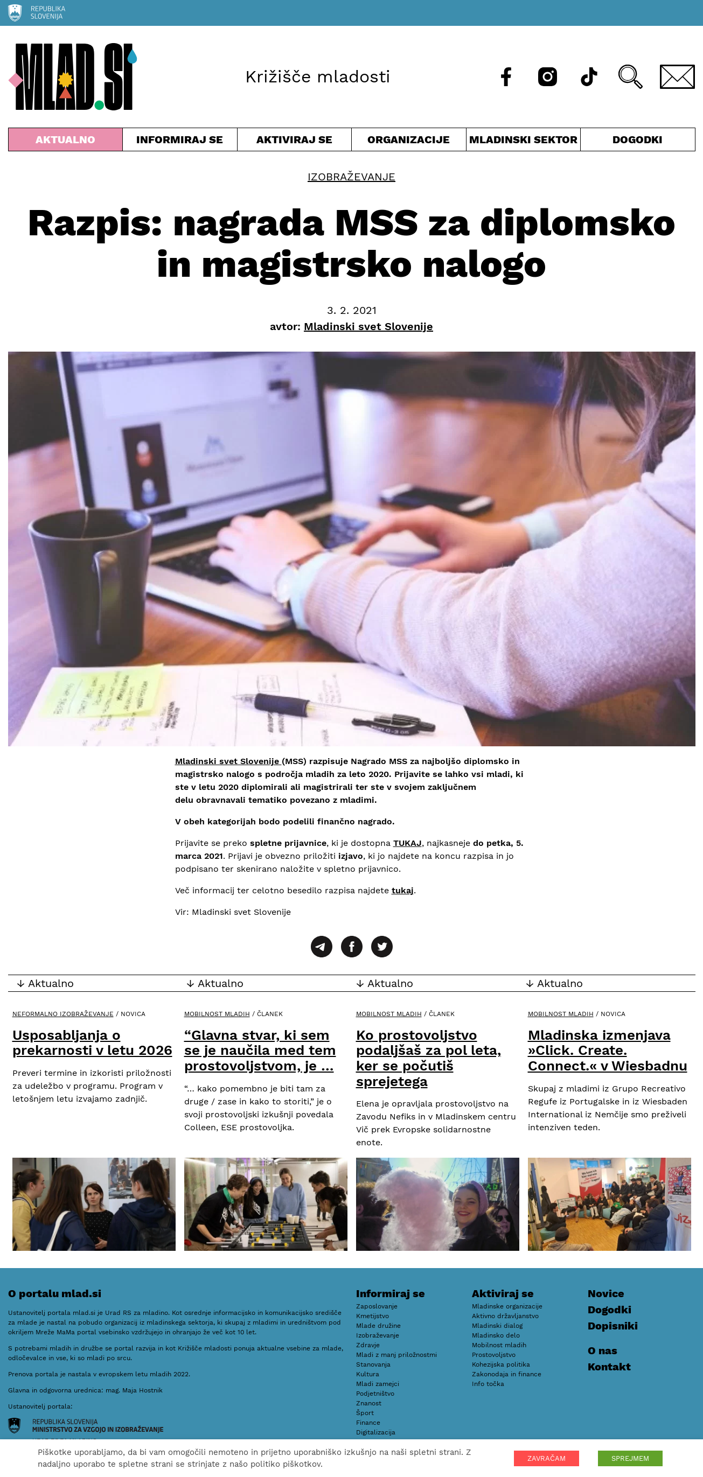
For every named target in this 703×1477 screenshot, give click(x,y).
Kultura (367, 1374)
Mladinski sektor (524, 142)
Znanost (368, 1403)
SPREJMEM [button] (630, 1458)
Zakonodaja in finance (506, 1374)
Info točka (488, 1384)
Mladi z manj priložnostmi (396, 1355)
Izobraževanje (351, 176)
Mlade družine (378, 1325)
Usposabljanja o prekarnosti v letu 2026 (92, 1043)
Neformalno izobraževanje (63, 1014)
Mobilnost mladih (217, 1014)
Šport (365, 1413)
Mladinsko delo (496, 1335)
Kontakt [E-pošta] (609, 1366)
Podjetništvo (375, 1393)
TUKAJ (407, 843)
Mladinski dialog (497, 1325)
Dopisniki (613, 1325)
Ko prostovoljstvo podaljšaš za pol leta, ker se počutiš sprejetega (428, 1058)
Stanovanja (373, 1364)
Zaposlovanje (377, 1306)
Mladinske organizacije (507, 1306)
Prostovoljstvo (494, 1355)
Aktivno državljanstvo (505, 1316)
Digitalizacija (375, 1432)
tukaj (403, 890)
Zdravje (368, 1345)
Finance (368, 1422)
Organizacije (409, 142)
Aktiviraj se (295, 142)
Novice (606, 1293)
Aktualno (66, 142)
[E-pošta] (677, 77)
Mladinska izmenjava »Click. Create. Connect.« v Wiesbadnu (607, 1050)
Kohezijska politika (501, 1364)
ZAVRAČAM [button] (546, 1458)
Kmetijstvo (372, 1316)
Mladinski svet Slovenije (228, 761)
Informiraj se (180, 142)
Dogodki (637, 139)
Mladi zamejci (377, 1384)
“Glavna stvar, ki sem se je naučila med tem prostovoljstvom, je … (260, 1050)
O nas (602, 1350)
